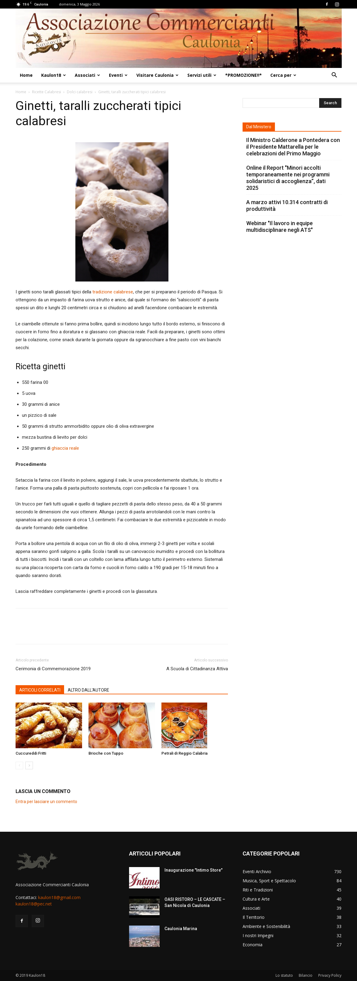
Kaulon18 (53, 75)
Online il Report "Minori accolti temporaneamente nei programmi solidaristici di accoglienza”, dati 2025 (288, 178)
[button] (334, 76)
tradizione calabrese (112, 292)
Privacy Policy (329, 975)
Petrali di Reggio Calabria (184, 753)
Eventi (118, 75)
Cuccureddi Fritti (31, 753)
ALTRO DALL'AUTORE (88, 690)
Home (26, 75)
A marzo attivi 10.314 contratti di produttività (287, 205)
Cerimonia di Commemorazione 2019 (53, 668)
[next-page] (29, 765)
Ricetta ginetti (40, 366)
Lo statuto (284, 975)
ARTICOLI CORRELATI (39, 690)
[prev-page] (19, 765)
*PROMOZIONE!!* (243, 75)
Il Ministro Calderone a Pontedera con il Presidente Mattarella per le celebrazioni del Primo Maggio (293, 147)
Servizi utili (201, 75)
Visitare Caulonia (157, 75)
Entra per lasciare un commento (46, 801)
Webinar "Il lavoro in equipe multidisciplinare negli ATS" (279, 226)
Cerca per (283, 75)
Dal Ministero (258, 126)
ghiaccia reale (65, 448)
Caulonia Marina (180, 928)
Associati (87, 75)
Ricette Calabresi (46, 91)
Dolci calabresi (79, 91)
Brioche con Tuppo (105, 753)
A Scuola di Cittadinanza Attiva (197, 668)
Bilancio (305, 975)
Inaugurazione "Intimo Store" (193, 870)
